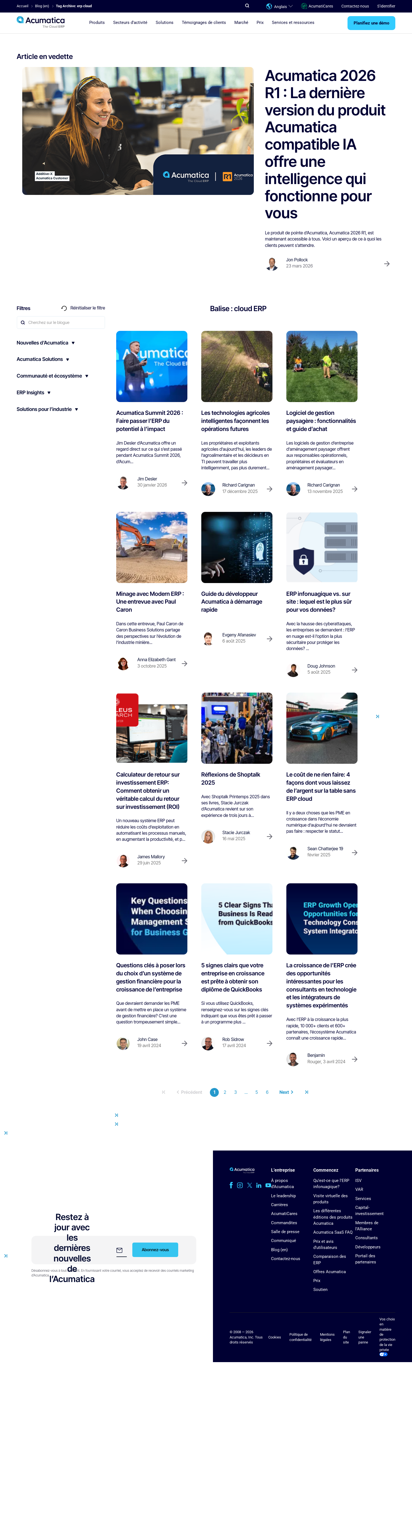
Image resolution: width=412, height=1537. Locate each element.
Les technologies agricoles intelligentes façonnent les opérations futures (235, 420)
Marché (241, 22)
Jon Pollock (297, 259)
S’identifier (386, 6)
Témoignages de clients (204, 22)
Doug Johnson (321, 666)
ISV (358, 1180)
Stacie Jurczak (236, 832)
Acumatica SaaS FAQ (333, 1232)
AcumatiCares (317, 6)
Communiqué (283, 1240)
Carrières (279, 1204)
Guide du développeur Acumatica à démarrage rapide (231, 601)
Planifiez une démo (371, 23)
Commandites (284, 1222)
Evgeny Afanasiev (239, 635)
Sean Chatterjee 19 (325, 848)
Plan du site (346, 1337)
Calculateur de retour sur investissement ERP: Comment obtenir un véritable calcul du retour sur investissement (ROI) (148, 790)
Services (363, 1198)
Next (286, 1092)
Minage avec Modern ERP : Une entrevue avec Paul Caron (150, 601)
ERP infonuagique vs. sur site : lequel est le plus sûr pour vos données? (319, 601)
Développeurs (368, 1247)
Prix (260, 22)
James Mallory (151, 856)
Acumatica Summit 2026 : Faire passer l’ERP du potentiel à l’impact (149, 420)
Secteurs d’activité (130, 22)
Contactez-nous (355, 6)
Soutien (320, 1289)
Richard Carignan (238, 485)
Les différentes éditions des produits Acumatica (333, 1217)
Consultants (366, 1237)
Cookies (274, 1337)
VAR (359, 1189)
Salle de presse (285, 1231)
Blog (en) (279, 1249)
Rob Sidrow (233, 1039)
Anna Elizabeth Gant (156, 659)
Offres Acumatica (329, 1271)
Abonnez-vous (155, 1249)
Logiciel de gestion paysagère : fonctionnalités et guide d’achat (321, 420)
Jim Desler (147, 479)
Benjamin (316, 1055)
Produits (97, 22)
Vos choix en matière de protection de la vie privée (387, 1337)
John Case (147, 1039)
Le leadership (283, 1195)
